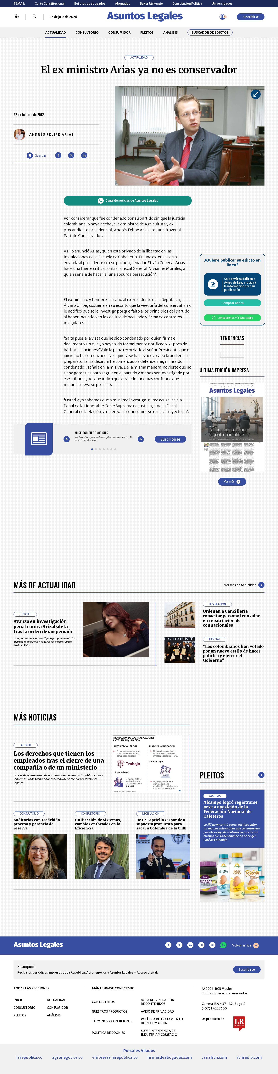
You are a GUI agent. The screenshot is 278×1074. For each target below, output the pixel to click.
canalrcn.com (214, 1057)
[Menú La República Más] (17, 16)
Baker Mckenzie (151, 3)
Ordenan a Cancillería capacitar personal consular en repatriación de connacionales (231, 618)
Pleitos (212, 775)
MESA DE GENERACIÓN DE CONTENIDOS (157, 1002)
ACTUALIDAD (55, 32)
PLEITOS (147, 32)
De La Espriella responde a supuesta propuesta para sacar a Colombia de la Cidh (161, 824)
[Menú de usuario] (222, 16)
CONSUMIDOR (119, 32)
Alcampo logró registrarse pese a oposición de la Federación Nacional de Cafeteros (230, 809)
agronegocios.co (67, 1057)
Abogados (122, 3)
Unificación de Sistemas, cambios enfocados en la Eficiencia (98, 824)
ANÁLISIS (170, 32)
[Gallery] (104, 436)
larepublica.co (29, 1057)
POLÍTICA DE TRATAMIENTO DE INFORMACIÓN (162, 1021)
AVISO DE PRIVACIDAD (157, 1011)
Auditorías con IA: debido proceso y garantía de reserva (37, 824)
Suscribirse (251, 17)
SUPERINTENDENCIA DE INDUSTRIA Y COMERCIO (159, 1033)
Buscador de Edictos (210, 32)
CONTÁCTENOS (103, 1002)
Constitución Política (187, 3)
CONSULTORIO (87, 32)
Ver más (232, 482)
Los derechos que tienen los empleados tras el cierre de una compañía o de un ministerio (59, 760)
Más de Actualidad (44, 585)
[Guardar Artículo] (36, 155)
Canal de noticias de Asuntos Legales (128, 201)
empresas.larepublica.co (115, 1057)
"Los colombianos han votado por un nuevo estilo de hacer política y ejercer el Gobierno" (233, 653)
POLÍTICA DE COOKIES (108, 1033)
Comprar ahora (232, 303)
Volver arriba (245, 945)
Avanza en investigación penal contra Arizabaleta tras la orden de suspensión (44, 626)
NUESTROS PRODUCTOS (109, 1011)
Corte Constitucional (49, 3)
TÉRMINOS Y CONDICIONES (112, 1021)
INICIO (19, 1000)
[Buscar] (34, 16)
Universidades (222, 3)
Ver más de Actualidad (244, 585)
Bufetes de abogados (89, 3)
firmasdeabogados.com (169, 1057)
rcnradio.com (249, 1057)
